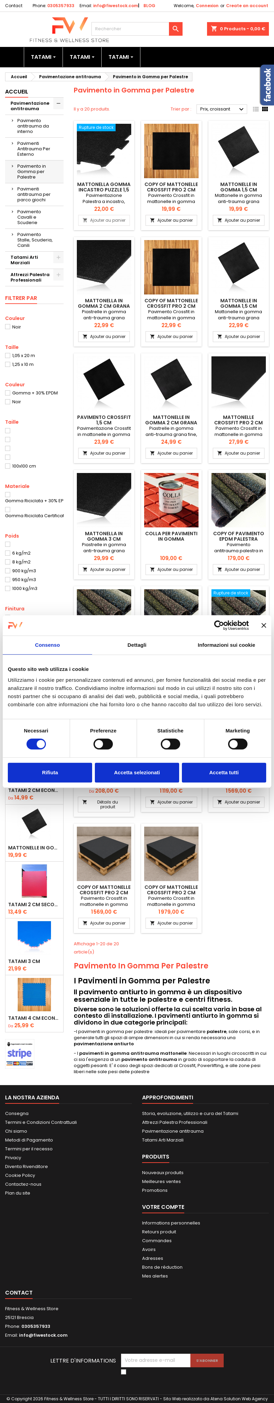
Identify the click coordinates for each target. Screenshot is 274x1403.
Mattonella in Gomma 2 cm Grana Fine (104, 306)
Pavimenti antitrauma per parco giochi (34, 194)
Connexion (207, 6)
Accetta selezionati (137, 772)
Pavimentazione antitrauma (30, 106)
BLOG (149, 6)
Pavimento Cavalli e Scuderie (29, 217)
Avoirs (149, 1249)
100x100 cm (24, 466)
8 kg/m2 (21, 562)
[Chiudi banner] (263, 625)
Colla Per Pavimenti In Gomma (171, 536)
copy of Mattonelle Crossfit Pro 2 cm (171, 187)
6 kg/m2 (21, 553)
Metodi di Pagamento (29, 1140)
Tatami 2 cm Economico (34, 790)
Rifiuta (50, 772)
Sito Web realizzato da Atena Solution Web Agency (215, 1399)
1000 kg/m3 (24, 588)
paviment (88, 1031)
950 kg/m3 (24, 579)
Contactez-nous (23, 1184)
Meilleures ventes (161, 1181)
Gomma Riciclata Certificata (36, 515)
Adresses (152, 1258)
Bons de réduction (162, 1267)
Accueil (16, 92)
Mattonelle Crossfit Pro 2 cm (238, 420)
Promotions (155, 1190)
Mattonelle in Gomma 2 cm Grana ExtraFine (171, 423)
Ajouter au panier (104, 220)
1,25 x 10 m (23, 364)
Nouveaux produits (163, 1172)
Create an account (247, 6)
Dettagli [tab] (137, 645)
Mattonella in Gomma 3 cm (104, 536)
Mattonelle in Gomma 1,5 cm (34, 847)
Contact (13, 6)
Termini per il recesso (29, 1149)
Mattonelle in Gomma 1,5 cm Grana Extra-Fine (239, 306)
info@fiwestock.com (115, 6)
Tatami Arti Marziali (24, 260)
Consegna (17, 1113)
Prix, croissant (222, 109)
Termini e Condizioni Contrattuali (41, 1122)
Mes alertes (155, 1276)
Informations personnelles (171, 1223)
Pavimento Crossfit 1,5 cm (104, 420)
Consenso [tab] (47, 645)
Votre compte (163, 1207)
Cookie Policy (20, 1175)
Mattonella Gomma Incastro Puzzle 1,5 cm (104, 190)
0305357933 (60, 6)
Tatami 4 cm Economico (34, 1018)
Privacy (13, 1157)
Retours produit (159, 1232)
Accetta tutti (224, 772)
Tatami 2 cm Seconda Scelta (34, 904)
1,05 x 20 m (23, 355)
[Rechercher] (137, 29)
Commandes (157, 1240)
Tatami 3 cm (24, 961)
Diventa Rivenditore (26, 1166)
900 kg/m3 (24, 571)
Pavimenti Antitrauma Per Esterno (33, 148)
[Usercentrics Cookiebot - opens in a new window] (219, 625)
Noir (16, 327)
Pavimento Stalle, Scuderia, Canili (35, 240)
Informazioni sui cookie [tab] (226, 645)
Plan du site (17, 1193)
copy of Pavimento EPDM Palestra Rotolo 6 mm (238, 539)
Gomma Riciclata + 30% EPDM (37, 500)
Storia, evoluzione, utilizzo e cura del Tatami (190, 1113)
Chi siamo (16, 1131)
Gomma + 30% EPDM (35, 393)
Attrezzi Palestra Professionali (30, 277)
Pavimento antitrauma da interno (33, 126)
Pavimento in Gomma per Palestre (31, 171)
